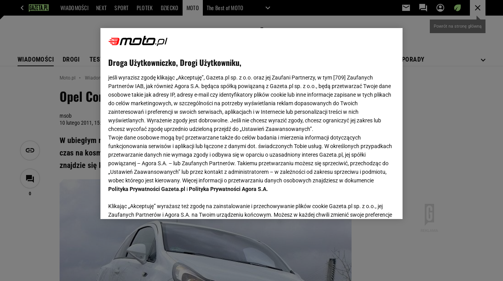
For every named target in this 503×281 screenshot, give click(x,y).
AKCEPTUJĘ (368, 204)
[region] (251, 123)
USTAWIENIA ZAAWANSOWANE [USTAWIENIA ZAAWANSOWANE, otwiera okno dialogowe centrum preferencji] (159, 203)
